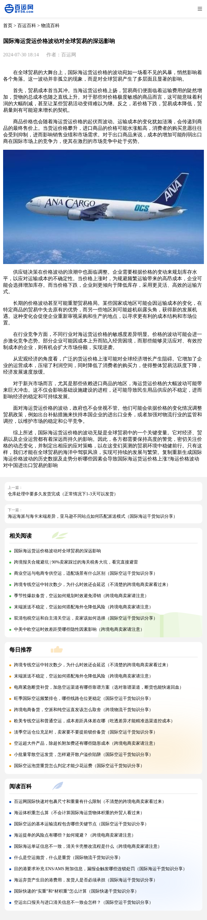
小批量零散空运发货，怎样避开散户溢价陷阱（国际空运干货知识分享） (83, 754)
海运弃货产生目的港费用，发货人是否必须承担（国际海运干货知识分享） (86, 880)
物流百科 (50, 25)
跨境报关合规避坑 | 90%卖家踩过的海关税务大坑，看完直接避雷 (76, 562)
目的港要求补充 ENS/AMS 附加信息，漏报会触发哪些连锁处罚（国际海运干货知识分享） (100, 868)
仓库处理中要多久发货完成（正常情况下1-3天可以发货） (63, 494)
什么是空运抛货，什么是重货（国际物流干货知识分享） (68, 857)
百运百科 (26, 25)
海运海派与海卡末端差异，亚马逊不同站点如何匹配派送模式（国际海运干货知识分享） (92, 516)
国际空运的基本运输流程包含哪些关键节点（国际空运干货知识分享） (81, 824)
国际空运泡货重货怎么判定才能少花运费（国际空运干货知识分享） (79, 765)
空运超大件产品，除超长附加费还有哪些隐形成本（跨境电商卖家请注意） (86, 743)
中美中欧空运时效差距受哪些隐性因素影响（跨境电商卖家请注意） (79, 629)
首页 (7, 25)
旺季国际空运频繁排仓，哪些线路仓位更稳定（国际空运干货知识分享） (83, 698)
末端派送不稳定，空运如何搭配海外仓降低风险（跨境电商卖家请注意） (83, 607)
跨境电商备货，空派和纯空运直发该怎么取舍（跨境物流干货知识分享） (83, 709)
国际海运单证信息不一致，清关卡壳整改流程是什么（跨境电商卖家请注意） (88, 846)
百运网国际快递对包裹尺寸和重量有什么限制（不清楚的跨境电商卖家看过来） (90, 801)
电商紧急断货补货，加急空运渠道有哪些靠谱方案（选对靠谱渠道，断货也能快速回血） (99, 687)
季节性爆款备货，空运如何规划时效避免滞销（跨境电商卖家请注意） (81, 595)
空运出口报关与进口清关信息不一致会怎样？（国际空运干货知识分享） (83, 902)
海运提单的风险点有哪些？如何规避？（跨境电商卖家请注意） (75, 835)
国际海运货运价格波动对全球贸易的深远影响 (57, 551)
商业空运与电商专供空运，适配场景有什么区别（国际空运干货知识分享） (86, 573)
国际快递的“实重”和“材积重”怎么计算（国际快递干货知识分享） (76, 891)
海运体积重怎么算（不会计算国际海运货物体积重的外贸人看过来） (79, 812)
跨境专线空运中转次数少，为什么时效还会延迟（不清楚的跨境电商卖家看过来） (92, 584)
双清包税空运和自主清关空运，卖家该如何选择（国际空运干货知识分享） (86, 618)
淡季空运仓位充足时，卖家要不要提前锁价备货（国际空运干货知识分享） (86, 732)
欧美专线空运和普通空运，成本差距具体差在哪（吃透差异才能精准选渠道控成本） (94, 721)
